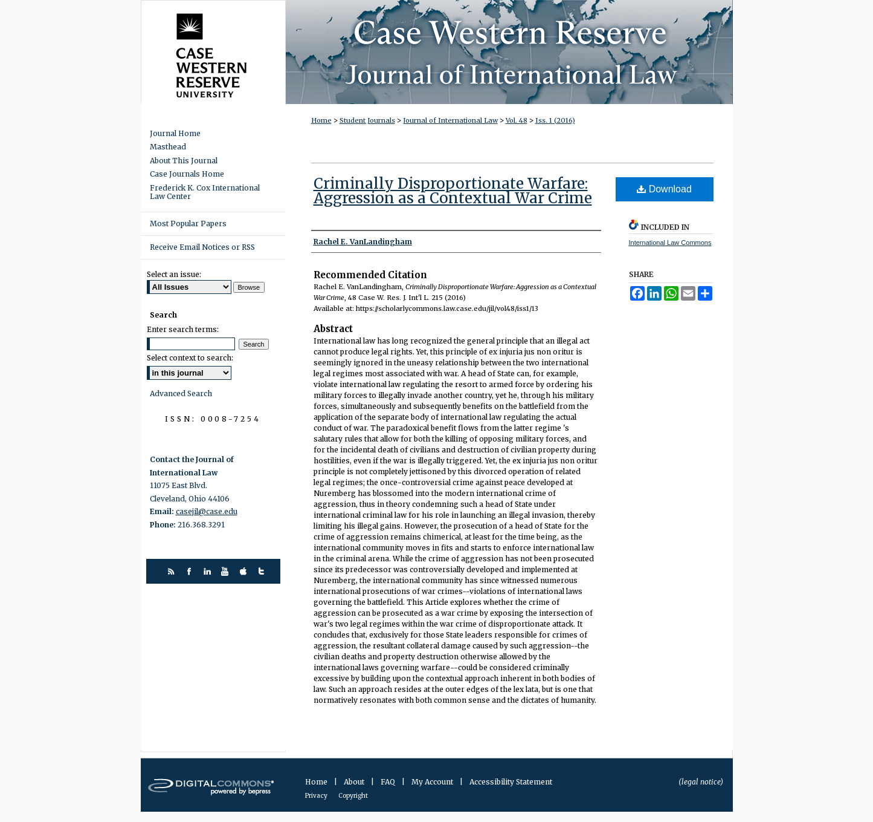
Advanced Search (181, 393)
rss (172, 571)
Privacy (317, 796)
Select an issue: (174, 274)
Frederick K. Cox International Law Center (205, 192)
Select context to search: (190, 357)
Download (664, 189)
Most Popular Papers (188, 223)
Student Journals (367, 120)
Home (321, 120)
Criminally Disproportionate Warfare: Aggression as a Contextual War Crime (453, 190)
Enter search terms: (183, 329)
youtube (227, 571)
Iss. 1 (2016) (555, 120)
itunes (245, 571)
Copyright (353, 796)
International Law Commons (670, 242)
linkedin (209, 571)
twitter (263, 571)
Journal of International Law (450, 120)
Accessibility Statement (510, 781)
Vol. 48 (516, 120)
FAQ (389, 781)
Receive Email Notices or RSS (202, 247)
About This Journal (183, 161)
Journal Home (175, 133)
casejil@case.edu (206, 511)
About (355, 781)
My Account (433, 781)
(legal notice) (700, 781)
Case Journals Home (187, 174)
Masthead (168, 147)
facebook (190, 571)
